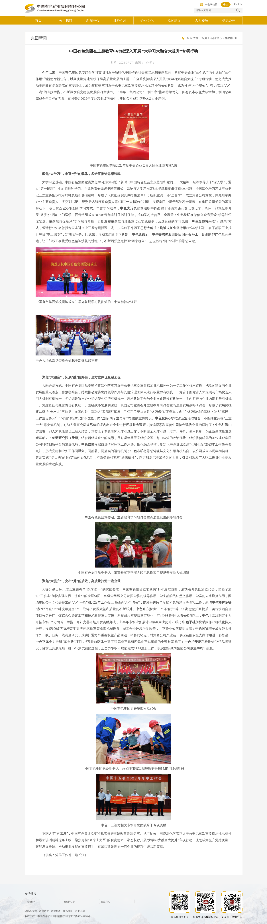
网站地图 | (56, 911)
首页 (204, 38)
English (238, 4)
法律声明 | (44, 911)
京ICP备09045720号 (79, 916)
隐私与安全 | (31, 911)
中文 (225, 4)
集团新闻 (231, 38)
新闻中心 (216, 38)
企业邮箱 (80, 911)
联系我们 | (68, 911)
